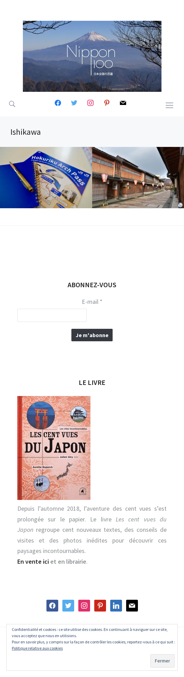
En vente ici (33, 561)
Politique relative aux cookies (37, 648)
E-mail (92, 301)
